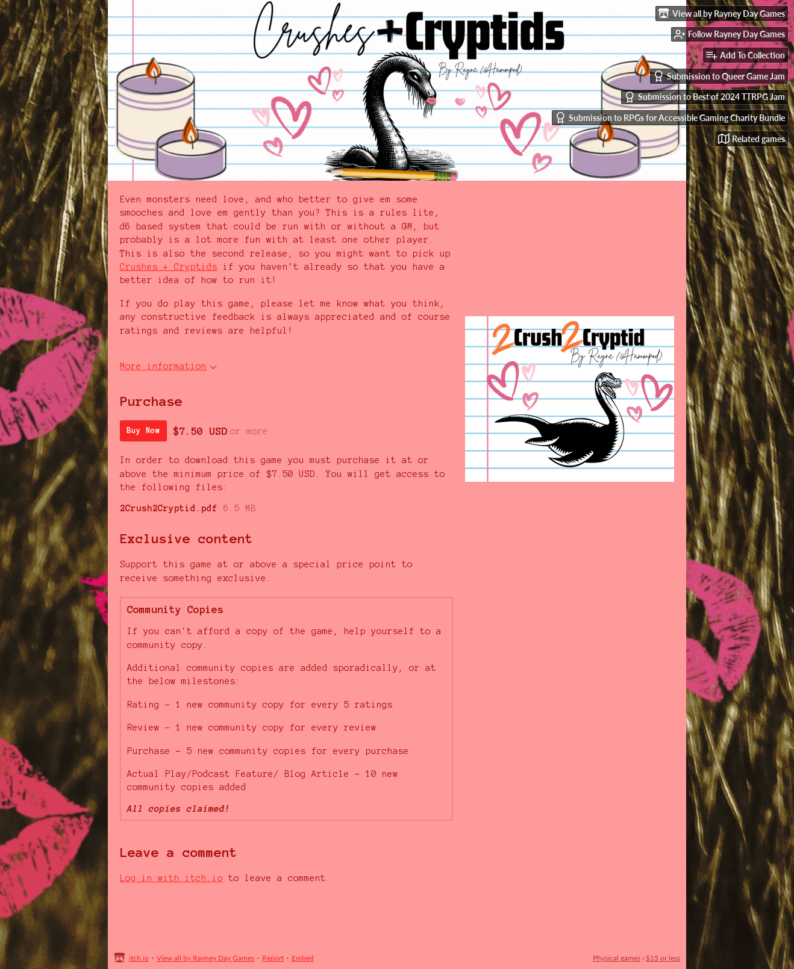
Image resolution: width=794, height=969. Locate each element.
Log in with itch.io (171, 878)
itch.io (139, 957)
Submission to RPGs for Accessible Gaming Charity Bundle (670, 117)
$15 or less (663, 957)
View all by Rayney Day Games (205, 957)
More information (168, 366)
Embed (303, 957)
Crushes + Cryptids (168, 267)
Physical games (616, 957)
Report (273, 957)
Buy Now (143, 430)
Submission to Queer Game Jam (719, 76)
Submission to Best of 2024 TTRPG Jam (704, 97)
